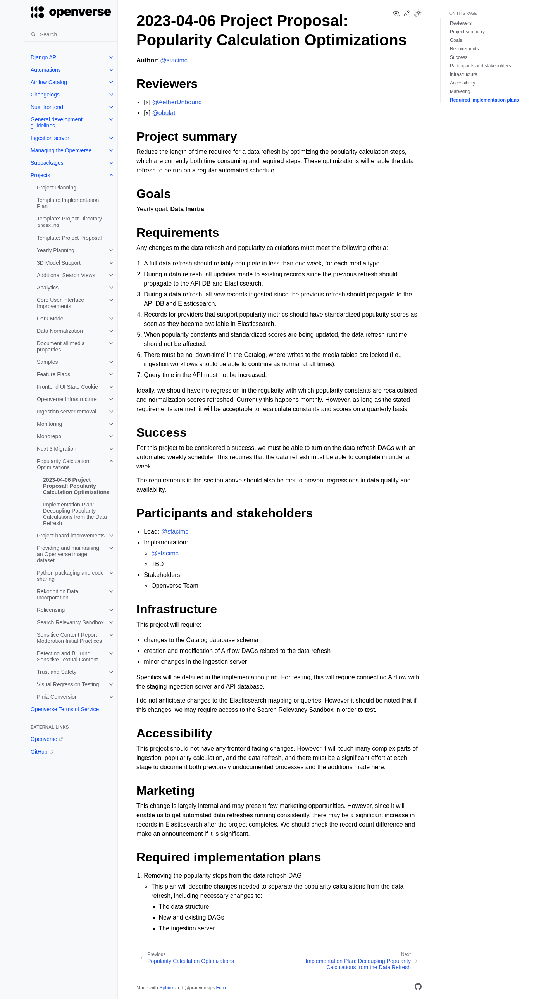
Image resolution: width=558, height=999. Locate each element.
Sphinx (166, 987)
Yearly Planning (55, 250)
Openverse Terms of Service (65, 709)
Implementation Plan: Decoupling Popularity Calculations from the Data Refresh (75, 513)
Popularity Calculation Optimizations (63, 464)
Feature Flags (53, 374)
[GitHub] (418, 988)
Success (458, 57)
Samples (47, 362)
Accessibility (462, 83)
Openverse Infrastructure (67, 399)
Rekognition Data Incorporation (57, 594)
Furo (221, 987)
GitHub (39, 752)
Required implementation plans (484, 100)
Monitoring (49, 424)
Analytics (48, 287)
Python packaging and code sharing (70, 576)
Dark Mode (50, 318)
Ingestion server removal (66, 411)
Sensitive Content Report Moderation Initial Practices (69, 638)
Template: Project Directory (69, 221)
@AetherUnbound (177, 102)
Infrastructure (463, 74)
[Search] (70, 34)
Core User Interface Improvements (60, 303)
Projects (40, 175)
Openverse (44, 739)
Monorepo (49, 436)
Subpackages (47, 163)
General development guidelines (57, 122)
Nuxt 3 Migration (56, 449)
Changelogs (45, 94)
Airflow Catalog (49, 82)
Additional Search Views (66, 275)
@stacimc (173, 60)
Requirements (464, 49)
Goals (456, 40)
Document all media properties (61, 346)
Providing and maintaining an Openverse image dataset (68, 554)
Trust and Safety (56, 672)
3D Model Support (59, 263)
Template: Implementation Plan (68, 203)
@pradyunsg (198, 987)
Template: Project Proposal (69, 238)
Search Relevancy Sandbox (70, 622)
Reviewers (461, 23)
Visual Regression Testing (68, 684)
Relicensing (51, 610)
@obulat (164, 113)
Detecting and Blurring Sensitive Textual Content (67, 656)
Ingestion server (50, 138)
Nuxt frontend (47, 107)
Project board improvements (71, 535)
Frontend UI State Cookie (67, 387)
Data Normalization (60, 331)
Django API (44, 57)
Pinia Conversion (57, 697)
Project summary (467, 31)
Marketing (460, 91)
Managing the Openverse (61, 150)
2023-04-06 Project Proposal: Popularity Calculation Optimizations (76, 486)
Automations (46, 70)
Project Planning (56, 187)
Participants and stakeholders (480, 66)
